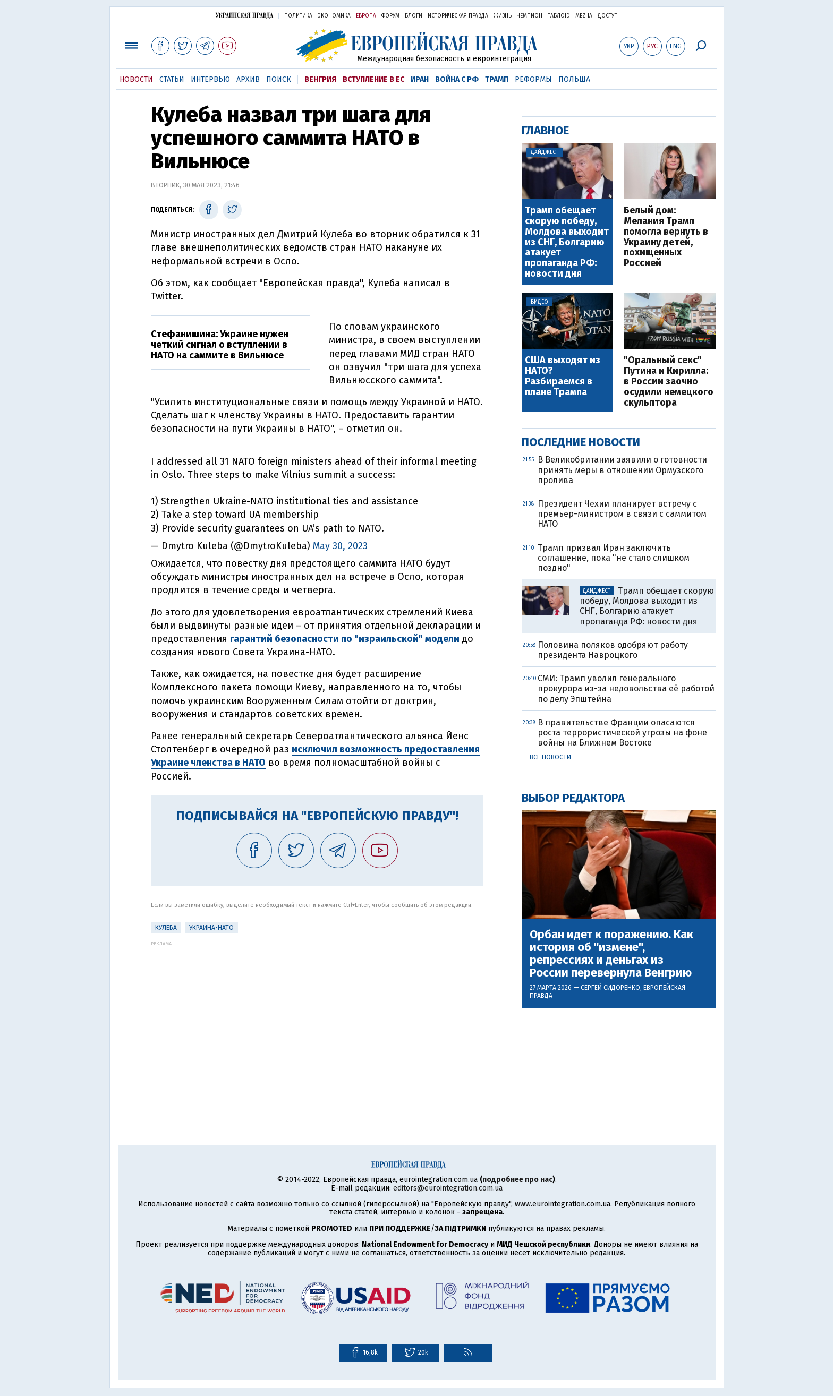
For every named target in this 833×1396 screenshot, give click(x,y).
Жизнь (503, 16)
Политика (298, 16)
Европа (366, 16)
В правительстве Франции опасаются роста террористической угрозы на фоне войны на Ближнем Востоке (622, 732)
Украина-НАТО (211, 927)
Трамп (496, 79)
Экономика (334, 16)
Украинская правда (244, 15)
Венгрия (320, 79)
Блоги (413, 16)
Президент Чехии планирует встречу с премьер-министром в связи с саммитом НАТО (622, 514)
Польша (574, 79)
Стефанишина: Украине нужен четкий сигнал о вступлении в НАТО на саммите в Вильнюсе (219, 344)
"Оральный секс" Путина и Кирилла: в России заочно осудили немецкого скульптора (668, 381)
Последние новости (581, 442)
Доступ (608, 16)
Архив (248, 79)
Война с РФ (457, 79)
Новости (136, 79)
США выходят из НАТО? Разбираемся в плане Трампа (562, 376)
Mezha (583, 16)
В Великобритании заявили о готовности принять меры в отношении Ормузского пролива (622, 470)
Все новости (550, 757)
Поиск (278, 79)
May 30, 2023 (340, 546)
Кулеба (166, 927)
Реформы (533, 79)
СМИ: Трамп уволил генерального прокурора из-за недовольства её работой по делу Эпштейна (626, 688)
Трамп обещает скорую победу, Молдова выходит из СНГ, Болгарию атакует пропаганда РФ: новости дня (567, 242)
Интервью (210, 79)
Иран (420, 79)
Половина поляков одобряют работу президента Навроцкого (613, 650)
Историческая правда (458, 16)
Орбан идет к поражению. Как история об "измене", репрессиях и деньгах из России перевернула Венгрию (611, 954)
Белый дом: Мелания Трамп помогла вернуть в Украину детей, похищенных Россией (666, 237)
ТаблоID (559, 16)
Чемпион (529, 16)
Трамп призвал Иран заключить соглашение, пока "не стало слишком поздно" (614, 558)
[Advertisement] (317, 1020)
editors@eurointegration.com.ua (448, 1188)
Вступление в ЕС (373, 79)
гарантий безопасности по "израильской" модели (345, 639)
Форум (390, 16)
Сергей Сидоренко (610, 987)
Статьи (171, 79)
